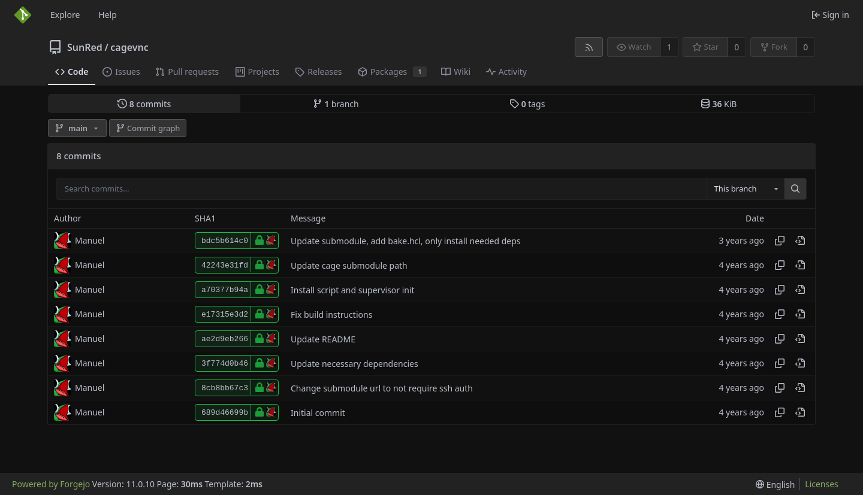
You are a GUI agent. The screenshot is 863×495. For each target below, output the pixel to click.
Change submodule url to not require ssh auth (382, 388)
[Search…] (795, 189)
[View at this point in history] (800, 241)
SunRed (84, 47)
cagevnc (129, 47)
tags (527, 104)
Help (107, 14)
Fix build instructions (331, 314)
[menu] (775, 484)
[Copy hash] (780, 241)
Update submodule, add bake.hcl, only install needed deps (406, 241)
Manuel (89, 240)
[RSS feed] (589, 47)
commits (144, 104)
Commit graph (148, 128)
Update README (323, 339)
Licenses (821, 484)
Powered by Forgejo (51, 484)
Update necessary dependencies (354, 363)
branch (336, 104)
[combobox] (745, 189)
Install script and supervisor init (353, 290)
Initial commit (318, 412)
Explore (65, 14)
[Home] (23, 15)
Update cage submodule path (349, 265)
